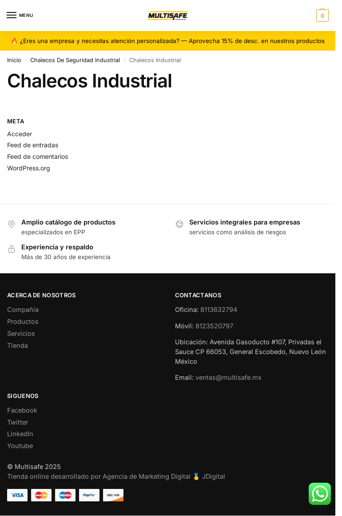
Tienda (17, 346)
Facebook (22, 410)
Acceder (19, 134)
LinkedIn (20, 434)
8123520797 (214, 326)
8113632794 (218, 310)
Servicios (21, 334)
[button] (321, 15)
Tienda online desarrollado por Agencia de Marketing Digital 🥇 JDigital (116, 477)
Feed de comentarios (37, 156)
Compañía (23, 310)
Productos (23, 322)
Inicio (14, 60)
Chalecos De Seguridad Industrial (75, 60)
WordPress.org (28, 168)
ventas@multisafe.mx (228, 378)
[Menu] (20, 15)
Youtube (20, 446)
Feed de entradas (32, 145)
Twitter (17, 422)
